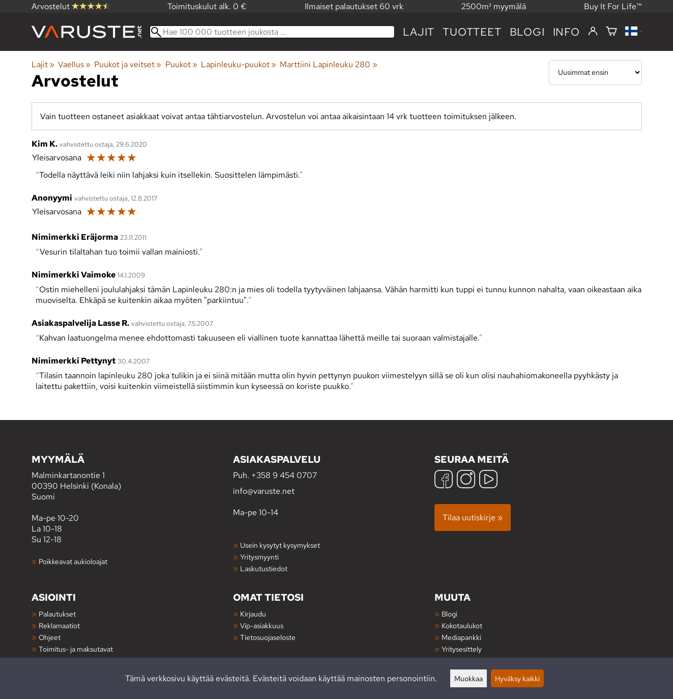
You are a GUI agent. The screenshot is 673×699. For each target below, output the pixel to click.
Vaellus (74, 64)
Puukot (181, 64)
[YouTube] (488, 480)
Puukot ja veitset (127, 64)
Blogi (449, 614)
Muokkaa (468, 678)
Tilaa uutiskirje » (473, 517)
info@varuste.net (264, 491)
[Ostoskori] (611, 31)
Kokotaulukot (462, 625)
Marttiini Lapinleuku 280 (328, 64)
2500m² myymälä (493, 6)
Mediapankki (461, 637)
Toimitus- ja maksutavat (76, 649)
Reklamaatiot (59, 625)
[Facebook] (443, 480)
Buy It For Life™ (613, 6)
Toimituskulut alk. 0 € (207, 6)
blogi (527, 32)
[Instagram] (466, 480)
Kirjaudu (253, 614)
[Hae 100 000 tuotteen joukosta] (272, 31)
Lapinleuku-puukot (238, 64)
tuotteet (472, 32)
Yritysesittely (462, 649)
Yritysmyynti (259, 557)
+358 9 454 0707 (284, 475)
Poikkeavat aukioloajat (73, 561)
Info (566, 32)
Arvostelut (71, 6)
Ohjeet (50, 637)
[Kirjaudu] (593, 31)
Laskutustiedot (263, 568)
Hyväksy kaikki (517, 678)
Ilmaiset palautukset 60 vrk (354, 6)
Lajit (418, 32)
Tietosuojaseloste (268, 637)
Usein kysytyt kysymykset (280, 545)
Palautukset (57, 614)
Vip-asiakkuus (261, 625)
